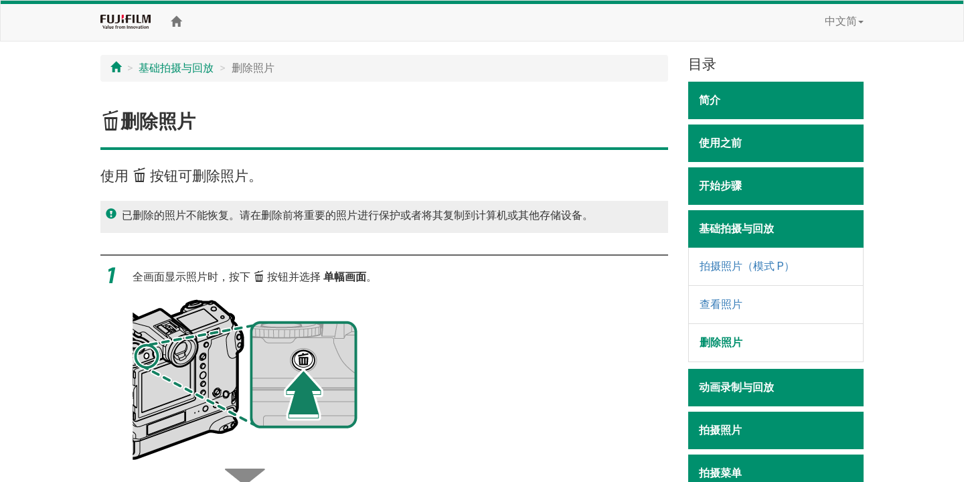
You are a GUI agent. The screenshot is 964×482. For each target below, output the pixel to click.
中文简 (844, 21)
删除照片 (721, 342)
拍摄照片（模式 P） (747, 266)
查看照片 (721, 304)
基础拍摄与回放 (176, 68)
